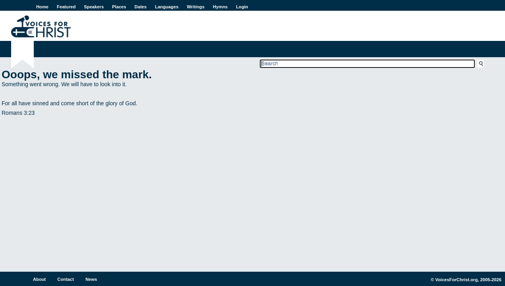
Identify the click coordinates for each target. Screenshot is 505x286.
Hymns (220, 6)
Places (119, 6)
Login (242, 6)
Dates (141, 6)
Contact (65, 279)
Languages (166, 6)
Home (42, 6)
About (39, 279)
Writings (196, 6)
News (91, 279)
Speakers (94, 6)
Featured (66, 6)
